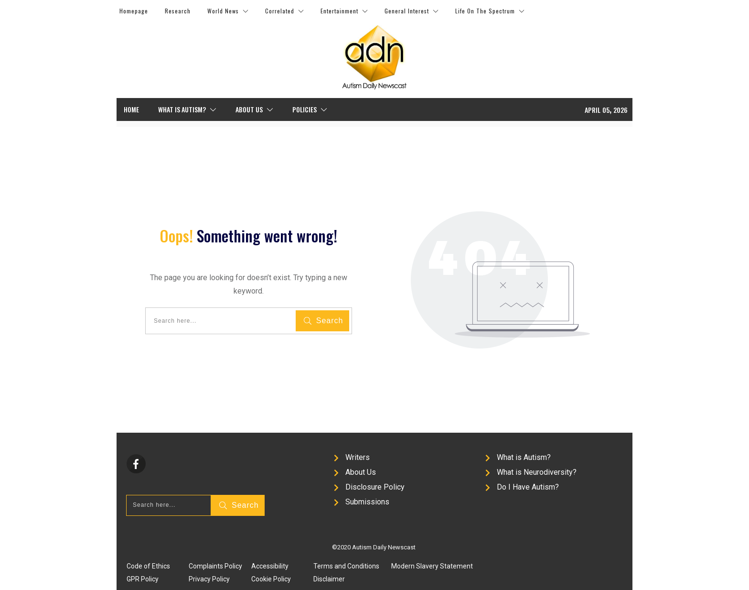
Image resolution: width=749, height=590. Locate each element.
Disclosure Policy (375, 487)
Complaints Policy (215, 566)
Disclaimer (329, 579)
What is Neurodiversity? (537, 472)
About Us (360, 472)
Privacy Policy (209, 579)
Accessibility (270, 566)
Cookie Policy (271, 579)
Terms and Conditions (346, 566)
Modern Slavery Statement (432, 566)
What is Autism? (524, 457)
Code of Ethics (148, 566)
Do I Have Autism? (528, 487)
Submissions (367, 501)
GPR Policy (143, 579)
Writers (357, 457)
